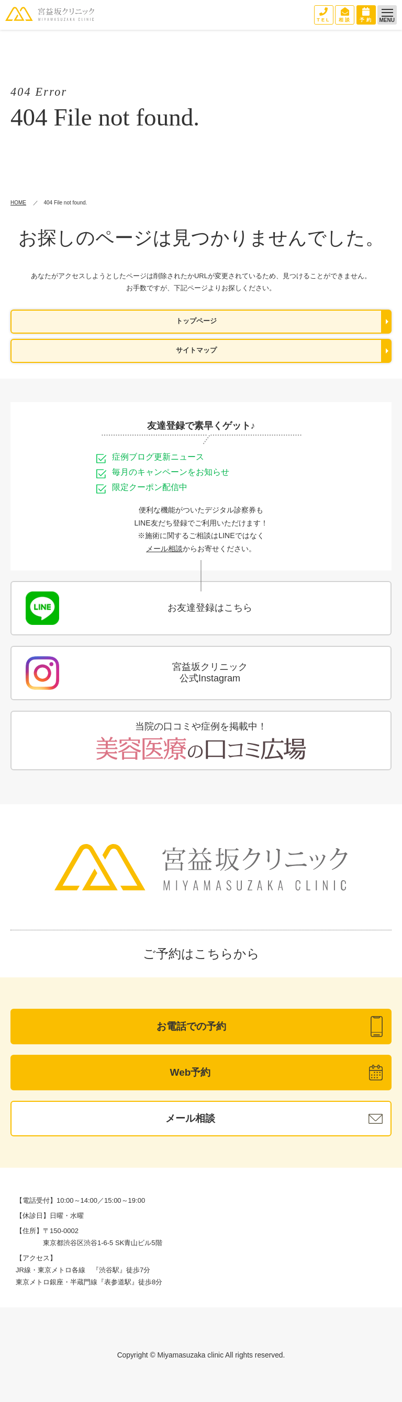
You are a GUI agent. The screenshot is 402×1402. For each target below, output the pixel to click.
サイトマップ (196, 350)
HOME (18, 203)
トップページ (196, 321)
